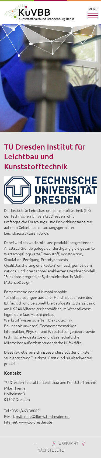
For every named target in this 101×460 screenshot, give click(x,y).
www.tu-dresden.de (35, 422)
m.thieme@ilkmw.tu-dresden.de (42, 416)
